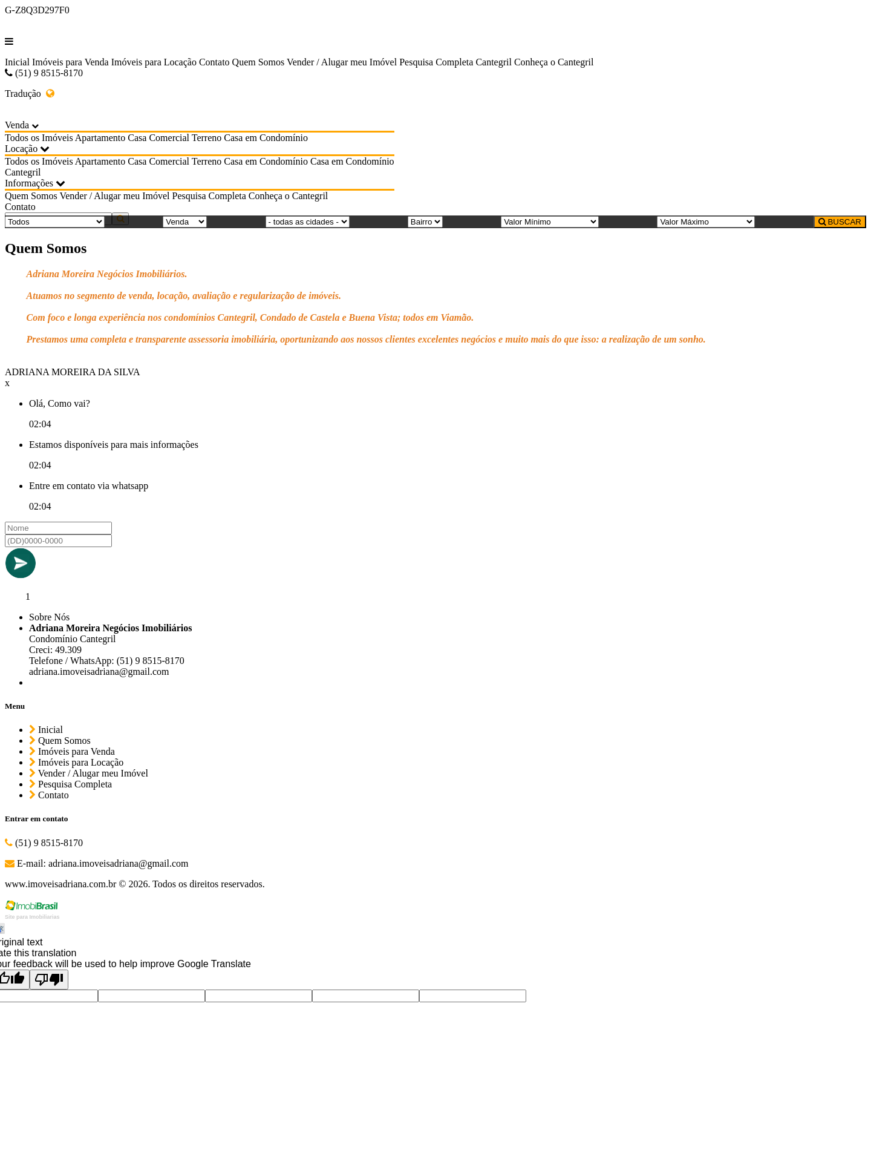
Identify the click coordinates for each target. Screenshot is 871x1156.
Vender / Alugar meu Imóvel (342, 62)
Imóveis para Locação (154, 62)
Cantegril (493, 62)
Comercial (169, 138)
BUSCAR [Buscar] (839, 221)
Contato (214, 62)
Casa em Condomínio (266, 138)
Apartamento (100, 138)
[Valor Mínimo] (550, 222)
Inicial (17, 62)
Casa (137, 138)
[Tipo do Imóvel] (55, 222)
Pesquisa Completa (436, 62)
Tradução (29, 93)
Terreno (207, 138)
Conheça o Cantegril (554, 62)
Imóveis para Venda (70, 62)
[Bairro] (425, 222)
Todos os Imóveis (39, 138)
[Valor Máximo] (706, 222)
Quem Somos (258, 62)
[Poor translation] (49, 980)
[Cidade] (308, 222)
